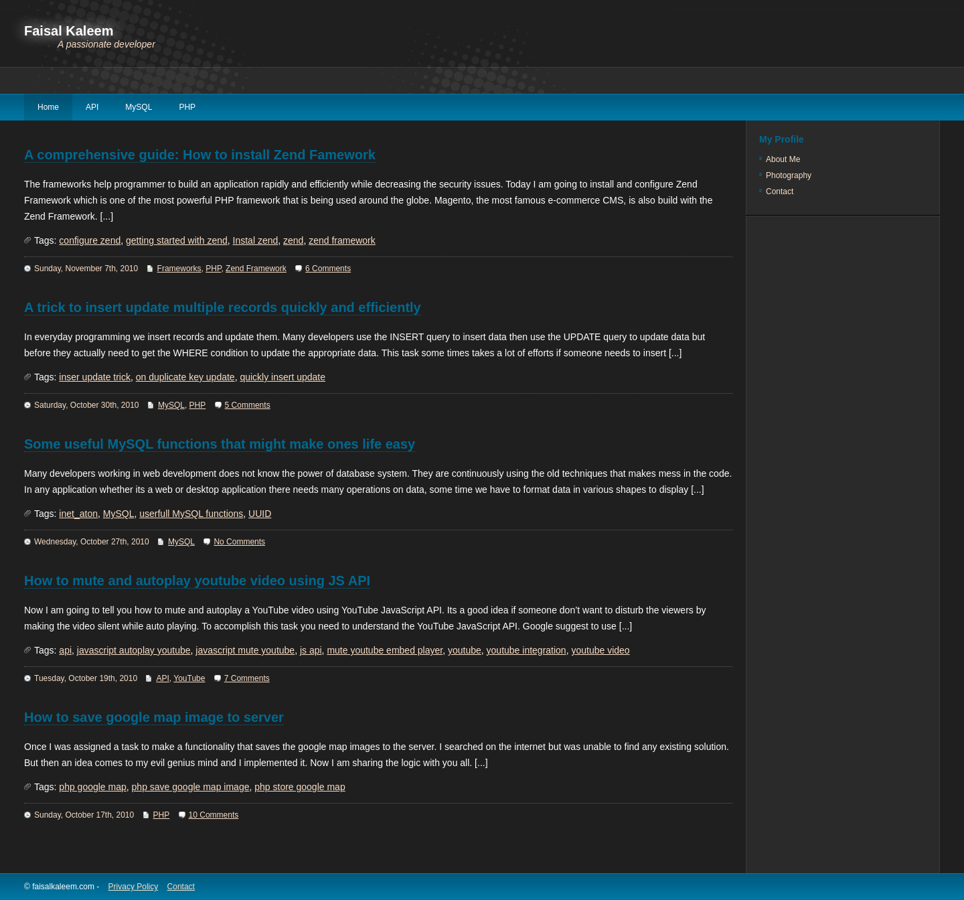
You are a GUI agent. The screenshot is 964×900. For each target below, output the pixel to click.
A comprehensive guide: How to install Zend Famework (200, 154)
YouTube (189, 678)
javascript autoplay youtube (134, 650)
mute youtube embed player (385, 650)
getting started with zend (177, 240)
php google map (92, 786)
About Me (783, 159)
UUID (259, 513)
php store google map (299, 786)
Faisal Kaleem (68, 30)
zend (293, 240)
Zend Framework (256, 268)
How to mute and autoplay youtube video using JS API (197, 580)
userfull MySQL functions (191, 513)
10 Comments (214, 815)
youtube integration (526, 650)
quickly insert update (282, 377)
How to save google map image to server (154, 717)
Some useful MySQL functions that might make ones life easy (219, 444)
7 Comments (247, 678)
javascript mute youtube (245, 650)
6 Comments (328, 268)
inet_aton (78, 513)
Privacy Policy (133, 886)
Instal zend (255, 240)
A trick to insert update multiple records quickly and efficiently (222, 307)
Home (48, 107)
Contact (779, 191)
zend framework (342, 240)
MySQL (138, 107)
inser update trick (95, 377)
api (65, 650)
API (92, 107)
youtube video (600, 650)
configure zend (89, 240)
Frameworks (179, 268)
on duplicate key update (185, 377)
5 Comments (247, 405)
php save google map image (191, 786)
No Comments (239, 541)
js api (311, 650)
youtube (464, 650)
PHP (187, 107)
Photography (788, 175)
